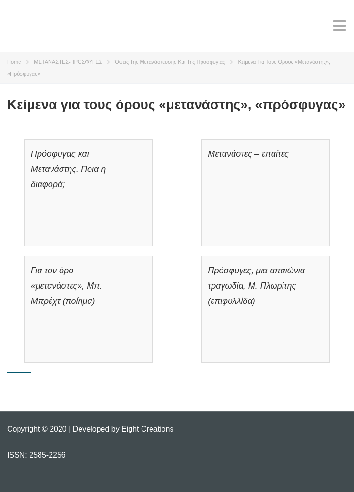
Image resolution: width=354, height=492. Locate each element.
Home (14, 62)
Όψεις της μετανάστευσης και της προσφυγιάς (170, 62)
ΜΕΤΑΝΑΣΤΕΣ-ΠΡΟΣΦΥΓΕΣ (68, 62)
